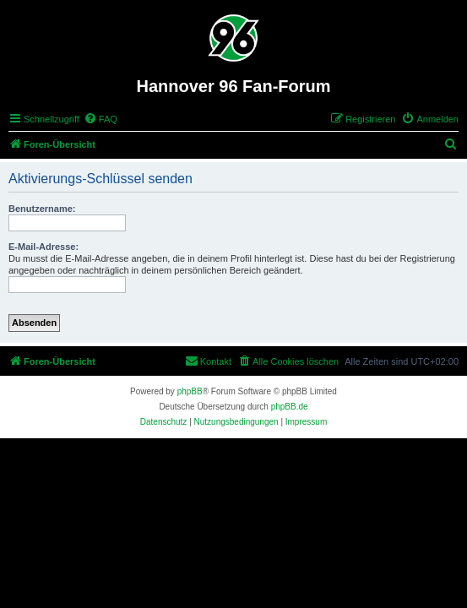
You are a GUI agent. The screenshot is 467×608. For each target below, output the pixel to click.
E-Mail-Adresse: (43, 247)
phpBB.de (289, 406)
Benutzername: (41, 209)
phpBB (190, 391)
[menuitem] (100, 119)
